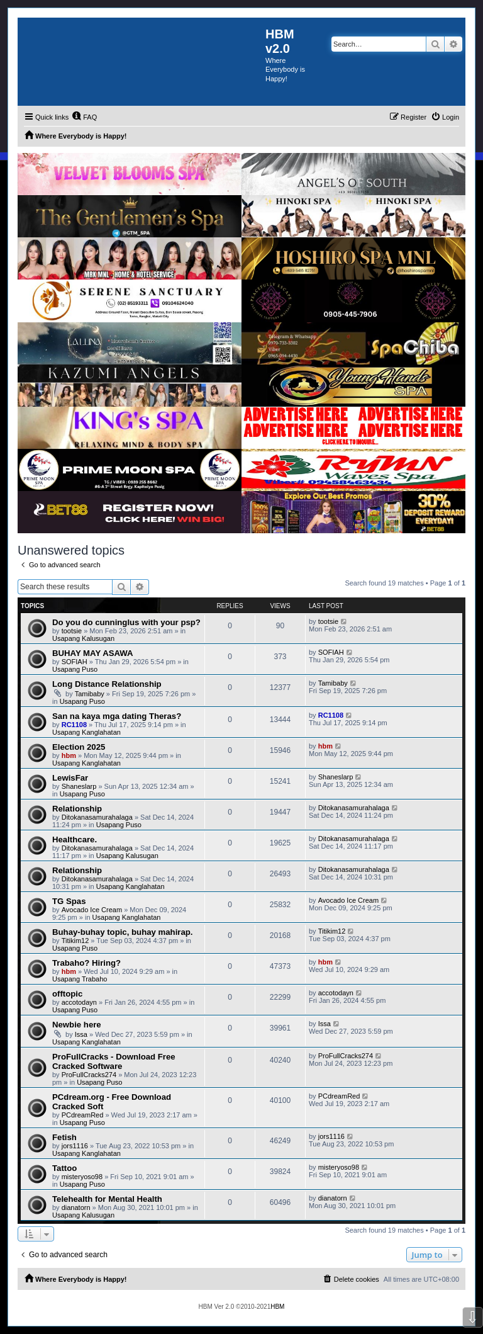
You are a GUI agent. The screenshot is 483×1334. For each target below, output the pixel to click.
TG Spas (69, 901)
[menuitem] (84, 117)
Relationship (77, 808)
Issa (81, 1034)
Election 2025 (78, 747)
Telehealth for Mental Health (107, 1199)
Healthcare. (74, 839)
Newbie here (76, 1024)
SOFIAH (74, 661)
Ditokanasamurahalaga (97, 817)
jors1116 (75, 1146)
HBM (277, 1306)
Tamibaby (89, 694)
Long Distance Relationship (107, 684)
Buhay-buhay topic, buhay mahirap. (122, 932)
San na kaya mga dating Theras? (116, 716)
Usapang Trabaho (79, 979)
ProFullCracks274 (89, 1074)
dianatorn (76, 1207)
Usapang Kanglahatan (86, 732)
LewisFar (70, 778)
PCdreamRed (83, 1115)
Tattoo (64, 1168)
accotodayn (79, 1002)
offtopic (67, 993)
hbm (69, 755)
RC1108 (74, 724)
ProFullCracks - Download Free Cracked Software (113, 1061)
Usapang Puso (74, 669)
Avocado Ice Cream (92, 909)
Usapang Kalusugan (83, 638)
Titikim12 (75, 940)
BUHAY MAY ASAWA (92, 653)
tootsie (72, 631)
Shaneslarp (79, 786)
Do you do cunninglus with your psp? (126, 622)
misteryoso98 (82, 1176)
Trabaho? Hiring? (86, 963)
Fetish (64, 1137)
